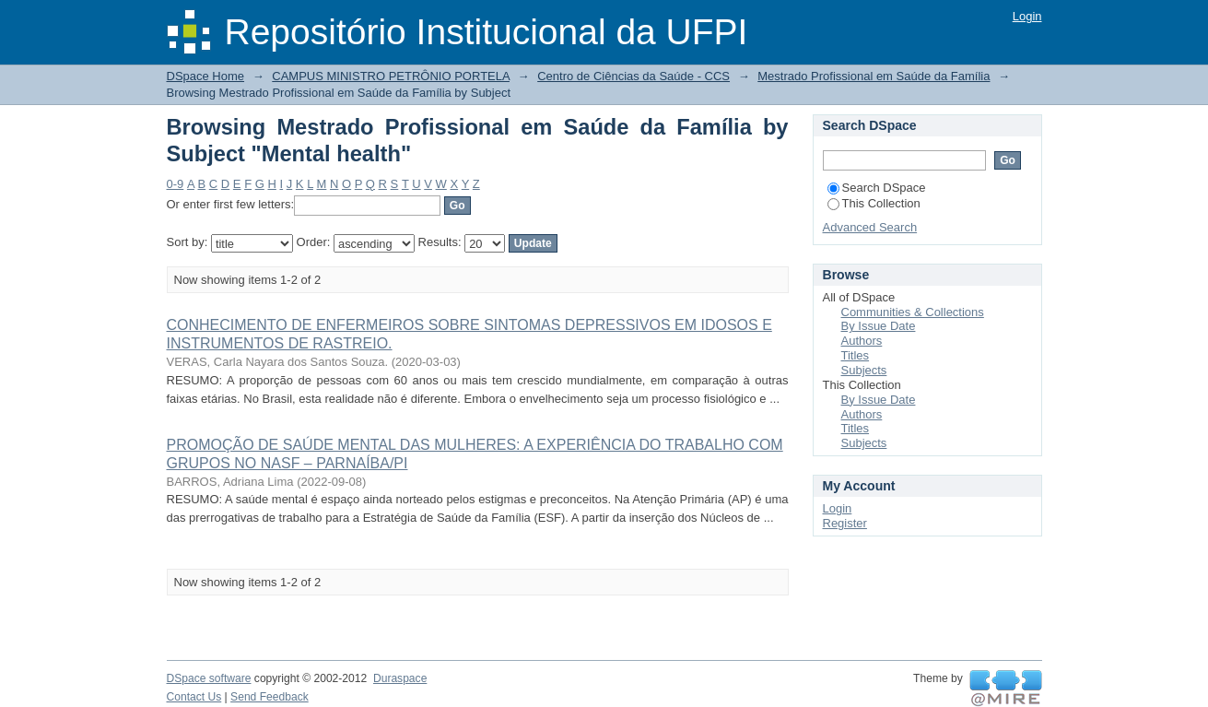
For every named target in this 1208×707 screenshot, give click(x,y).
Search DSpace (876, 187)
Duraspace (400, 678)
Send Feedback (269, 696)
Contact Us (194, 696)
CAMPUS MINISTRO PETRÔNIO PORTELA (391, 76)
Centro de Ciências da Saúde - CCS (633, 76)
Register (845, 523)
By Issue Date (878, 326)
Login (1027, 16)
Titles (855, 355)
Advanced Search (870, 227)
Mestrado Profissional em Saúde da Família (873, 76)
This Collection (874, 203)
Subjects (864, 370)
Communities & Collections (912, 312)
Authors (862, 341)
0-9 (175, 184)
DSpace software (209, 678)
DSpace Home (206, 76)
